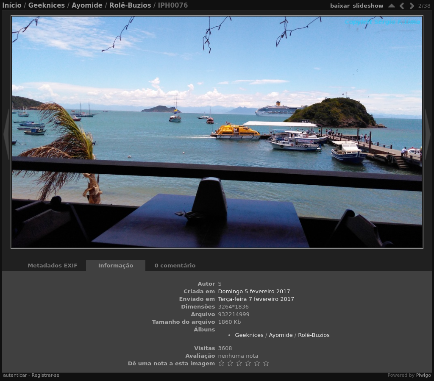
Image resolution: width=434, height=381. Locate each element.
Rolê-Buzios (130, 5)
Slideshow (368, 6)
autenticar (15, 375)
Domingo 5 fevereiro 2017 (254, 291)
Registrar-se (45, 375)
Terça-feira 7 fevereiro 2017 (256, 299)
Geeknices (46, 5)
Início (12, 5)
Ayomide (87, 5)
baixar (340, 6)
